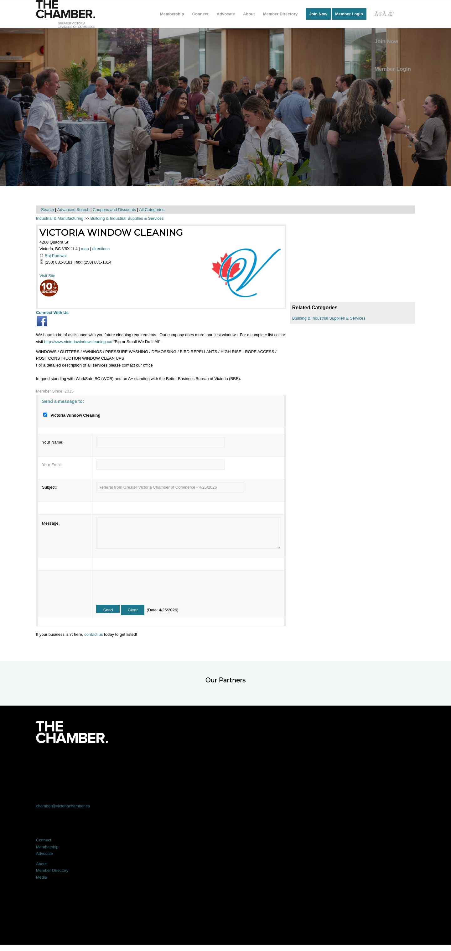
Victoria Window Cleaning (111, 232)
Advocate (44, 853)
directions (101, 248)
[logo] (65, 14)
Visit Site (47, 275)
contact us (93, 634)
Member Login (393, 69)
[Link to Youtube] (377, 761)
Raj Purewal (56, 255)
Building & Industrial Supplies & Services (328, 318)
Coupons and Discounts (114, 209)
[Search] (393, 14)
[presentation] (143, 585)
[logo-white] (72, 732)
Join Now (386, 41)
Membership (47, 847)
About (41, 863)
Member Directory (52, 870)
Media (41, 877)
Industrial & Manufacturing (59, 218)
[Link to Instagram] (301, 761)
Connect (43, 840)
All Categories (151, 209)
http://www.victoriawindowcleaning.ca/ (78, 341)
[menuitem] (172, 14)
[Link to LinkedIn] (225, 761)
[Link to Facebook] (74, 761)
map (85, 248)
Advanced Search (73, 209)
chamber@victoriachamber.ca (63, 806)
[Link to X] (150, 761)
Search (47, 209)
